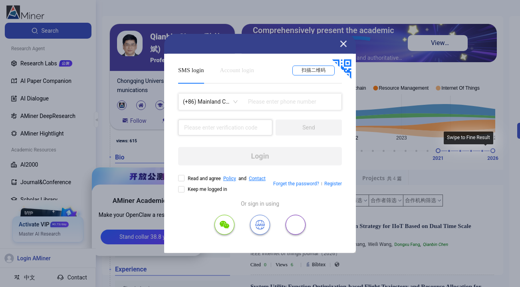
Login (260, 156)
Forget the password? (296, 184)
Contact (257, 178)
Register (333, 184)
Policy (229, 178)
